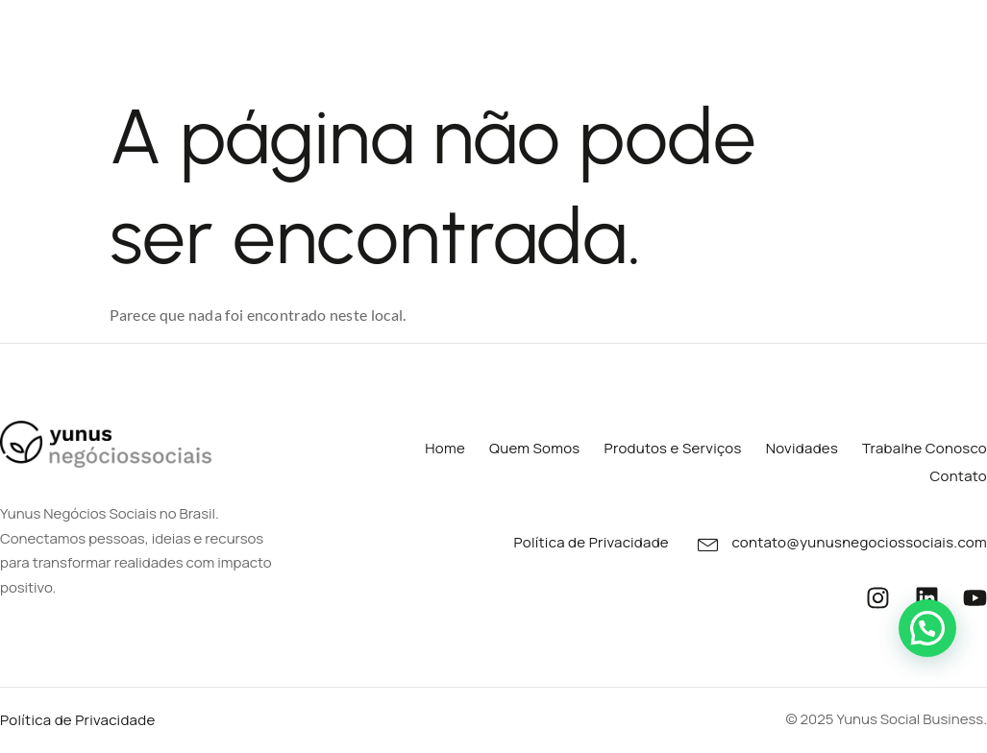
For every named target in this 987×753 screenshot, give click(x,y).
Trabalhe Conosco (826, 37)
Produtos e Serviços (400, 38)
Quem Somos (233, 37)
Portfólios (566, 38)
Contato (957, 37)
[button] (927, 628)
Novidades (689, 37)
